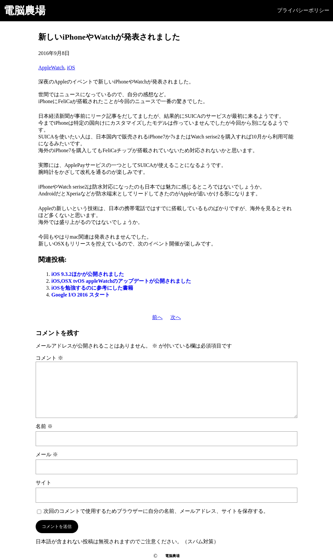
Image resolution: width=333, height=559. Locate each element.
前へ (157, 317)
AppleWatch (51, 67)
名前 (44, 426)
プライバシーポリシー (303, 10)
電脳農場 (24, 10)
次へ (175, 317)
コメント (49, 358)
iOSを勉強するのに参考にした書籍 (92, 288)
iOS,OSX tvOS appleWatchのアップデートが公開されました (121, 281)
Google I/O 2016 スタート (80, 295)
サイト (43, 482)
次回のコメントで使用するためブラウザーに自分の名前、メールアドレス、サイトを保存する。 (156, 511)
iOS (71, 67)
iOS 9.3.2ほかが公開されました (87, 274)
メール (47, 454)
